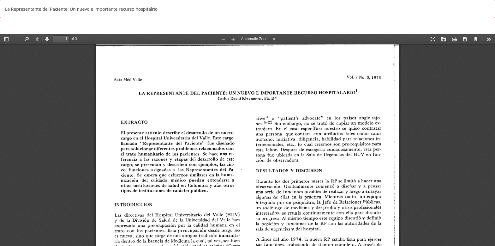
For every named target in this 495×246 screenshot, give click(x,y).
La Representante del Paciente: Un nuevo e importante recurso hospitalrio (81, 9)
